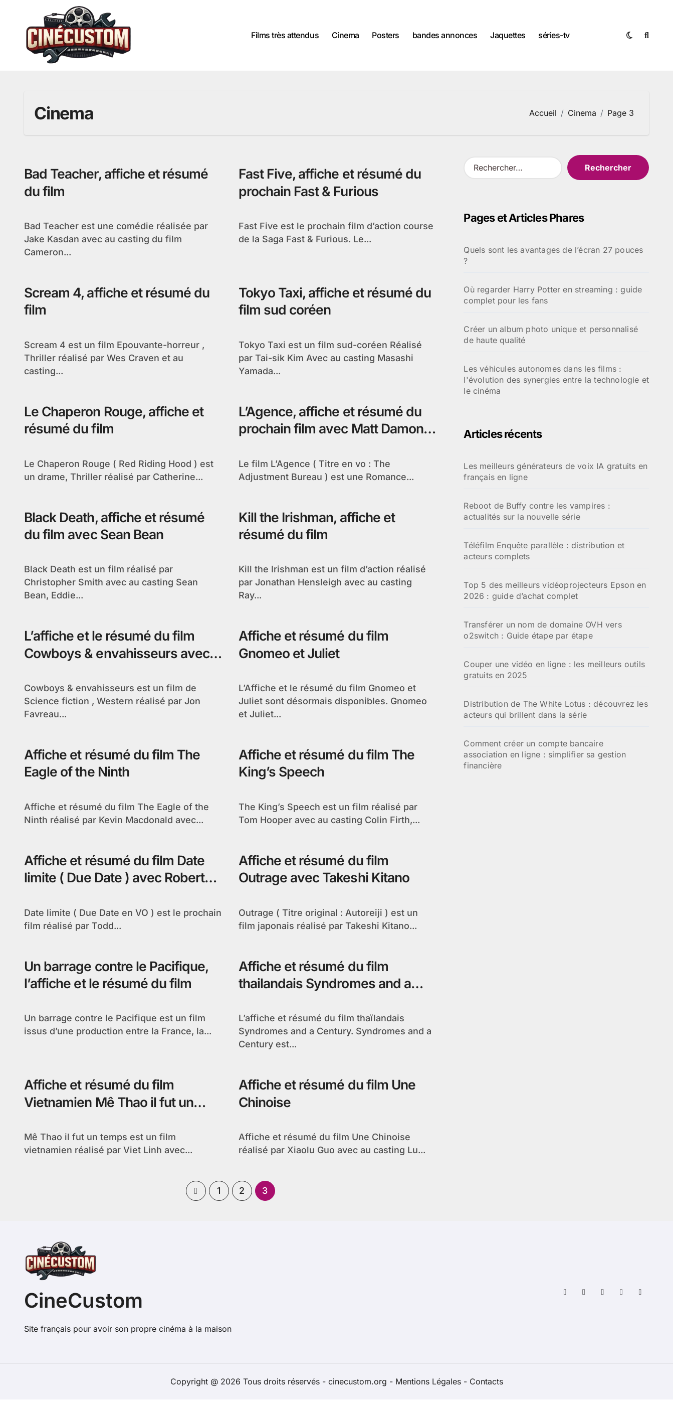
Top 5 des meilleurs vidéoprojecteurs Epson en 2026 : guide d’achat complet (555, 590)
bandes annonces (445, 35)
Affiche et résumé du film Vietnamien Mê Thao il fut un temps (112, 1108)
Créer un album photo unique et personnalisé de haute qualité (551, 334)
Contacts (486, 1388)
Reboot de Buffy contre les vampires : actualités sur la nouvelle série (537, 511)
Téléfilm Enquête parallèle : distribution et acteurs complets (544, 550)
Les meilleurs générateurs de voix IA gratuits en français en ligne (555, 471)
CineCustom (83, 1307)
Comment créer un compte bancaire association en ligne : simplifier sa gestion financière (545, 754)
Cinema (345, 35)
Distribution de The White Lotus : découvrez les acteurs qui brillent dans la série (555, 709)
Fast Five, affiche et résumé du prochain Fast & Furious (332, 183)
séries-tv (554, 35)
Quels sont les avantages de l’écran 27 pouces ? (553, 255)
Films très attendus (285, 35)
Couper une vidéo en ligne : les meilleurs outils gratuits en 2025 (554, 669)
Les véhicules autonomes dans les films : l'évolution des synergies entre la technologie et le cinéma (556, 380)
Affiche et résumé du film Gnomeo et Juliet (316, 648)
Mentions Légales (429, 1388)
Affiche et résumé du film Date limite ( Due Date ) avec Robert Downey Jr (117, 882)
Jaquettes (508, 35)
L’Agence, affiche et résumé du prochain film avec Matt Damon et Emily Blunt (334, 430)
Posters (385, 35)
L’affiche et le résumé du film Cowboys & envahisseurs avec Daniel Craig (118, 656)
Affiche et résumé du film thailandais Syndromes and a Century (327, 989)
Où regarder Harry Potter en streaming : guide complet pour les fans (553, 294)
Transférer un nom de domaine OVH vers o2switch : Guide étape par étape (542, 630)
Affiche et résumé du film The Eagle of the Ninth (114, 767)
